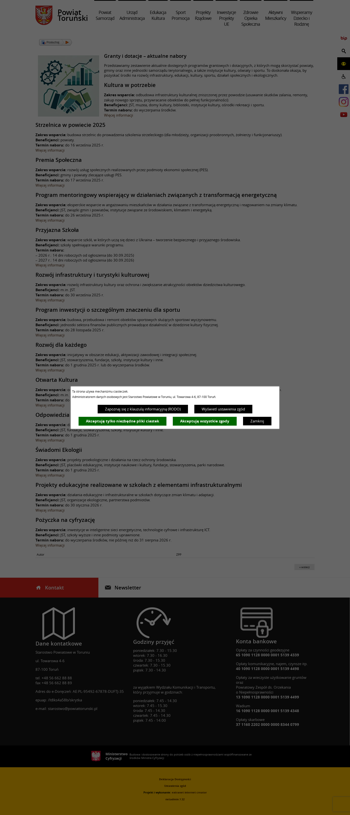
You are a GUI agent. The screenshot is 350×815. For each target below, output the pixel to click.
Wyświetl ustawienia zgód (223, 409)
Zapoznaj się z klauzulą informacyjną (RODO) (143, 409)
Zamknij (257, 421)
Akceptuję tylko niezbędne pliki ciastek (122, 421)
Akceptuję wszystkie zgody (204, 421)
